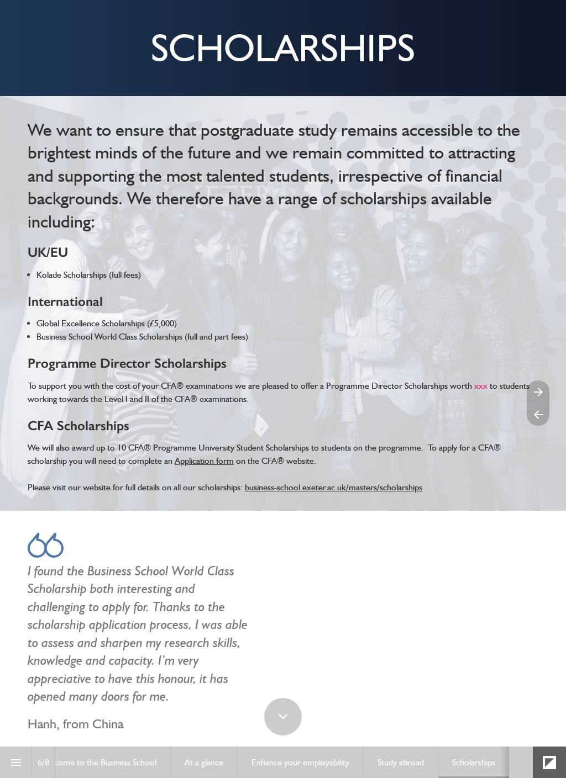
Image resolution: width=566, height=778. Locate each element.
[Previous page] (538, 414)
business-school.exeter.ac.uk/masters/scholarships (333, 487)
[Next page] (538, 391)
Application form (204, 461)
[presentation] (283, 48)
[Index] (16, 762)
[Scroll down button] (283, 716)
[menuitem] (98, 762)
